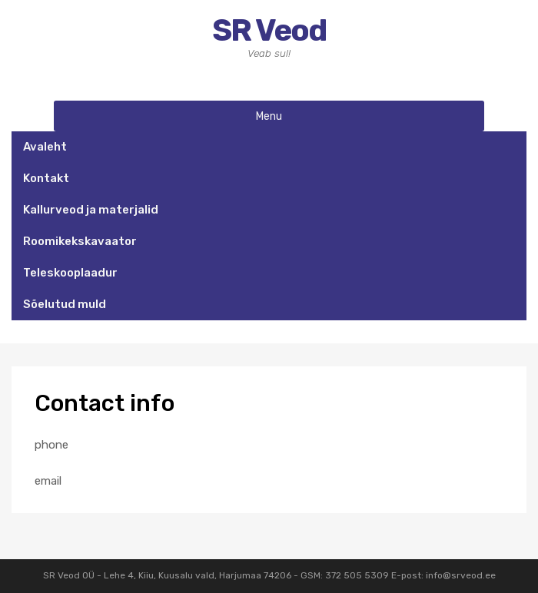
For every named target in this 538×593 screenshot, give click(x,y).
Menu (269, 116)
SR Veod (269, 30)
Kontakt (46, 178)
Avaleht (45, 147)
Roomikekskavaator (80, 241)
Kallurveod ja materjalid (90, 210)
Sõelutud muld (64, 304)
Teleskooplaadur (70, 273)
